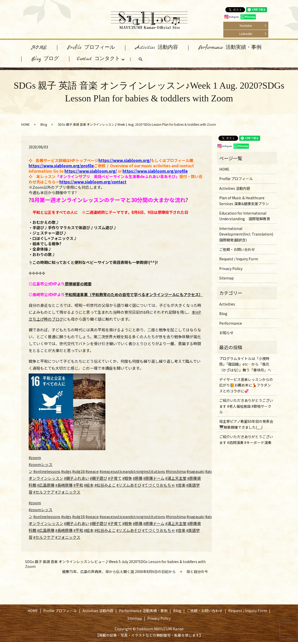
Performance (230, 323)
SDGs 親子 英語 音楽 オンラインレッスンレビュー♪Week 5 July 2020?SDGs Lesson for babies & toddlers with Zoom (115, 564)
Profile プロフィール (91, 47)
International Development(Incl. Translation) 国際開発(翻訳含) (246, 234)
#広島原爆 (45, 485)
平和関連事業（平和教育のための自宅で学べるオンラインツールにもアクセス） (134, 294)
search (145, 60)
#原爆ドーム (153, 478)
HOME (39, 47)
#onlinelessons (46, 471)
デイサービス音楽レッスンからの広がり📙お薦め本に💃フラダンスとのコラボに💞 (246, 385)
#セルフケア (43, 492)
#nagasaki (195, 471)
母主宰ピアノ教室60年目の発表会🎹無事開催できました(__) (246, 424)
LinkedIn (245, 33)
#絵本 (89, 485)
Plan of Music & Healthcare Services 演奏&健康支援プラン (244, 200)
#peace (92, 471)
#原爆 (137, 478)
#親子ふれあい (76, 478)
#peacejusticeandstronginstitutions (132, 471)
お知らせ (226, 332)
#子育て (115, 478)
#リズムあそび (128, 485)
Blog (43, 124)
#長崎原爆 (64, 485)
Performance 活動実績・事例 (229, 47)
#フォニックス (67, 492)
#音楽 (180, 485)
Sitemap (226, 278)
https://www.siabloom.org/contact (92, 181)
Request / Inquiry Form (238, 258)
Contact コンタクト (98, 59)
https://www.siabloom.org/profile (61, 165)
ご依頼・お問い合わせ (237, 249)
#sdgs (66, 471)
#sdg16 (78, 471)
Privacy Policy (230, 268)
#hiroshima (176, 471)
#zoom (35, 457)
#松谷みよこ (105, 485)
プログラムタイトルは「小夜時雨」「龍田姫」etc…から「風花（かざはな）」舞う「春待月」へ (245, 364)
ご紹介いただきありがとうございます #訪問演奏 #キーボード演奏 (246, 439)
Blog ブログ (45, 59)
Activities (227, 304)
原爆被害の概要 (78, 283)
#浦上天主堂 (175, 478)
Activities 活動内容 (156, 47)
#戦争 (127, 478)
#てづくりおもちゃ (158, 485)
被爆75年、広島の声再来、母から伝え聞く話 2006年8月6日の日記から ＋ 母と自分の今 (135, 571)
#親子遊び (98, 478)
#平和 (78, 485)
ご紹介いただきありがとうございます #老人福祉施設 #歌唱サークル (246, 406)
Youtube (245, 25)
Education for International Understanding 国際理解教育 (244, 216)
